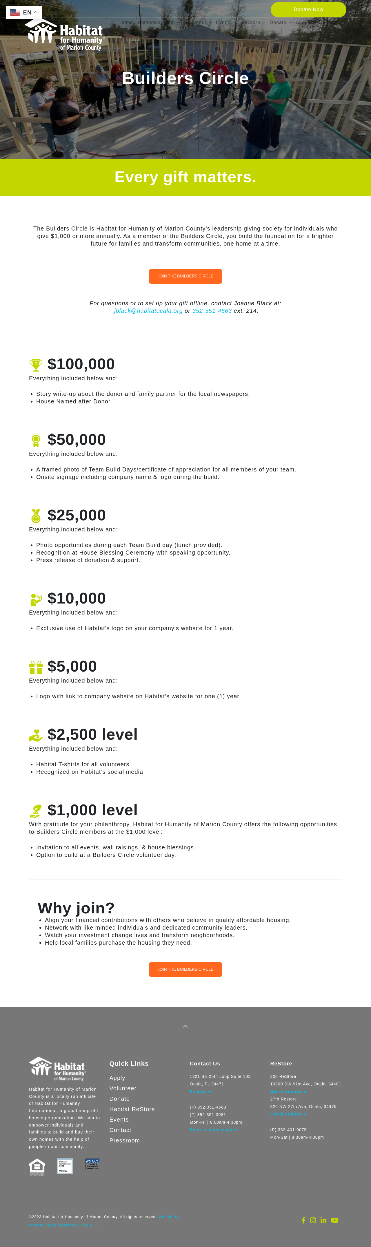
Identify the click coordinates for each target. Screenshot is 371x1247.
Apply (118, 1073)
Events (119, 1114)
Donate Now (308, 9)
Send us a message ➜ (214, 1124)
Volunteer (123, 1083)
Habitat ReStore (132, 1104)
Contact (121, 1125)
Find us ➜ (201, 1086)
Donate (120, 1094)
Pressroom (125, 1135)
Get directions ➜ (288, 1109)
